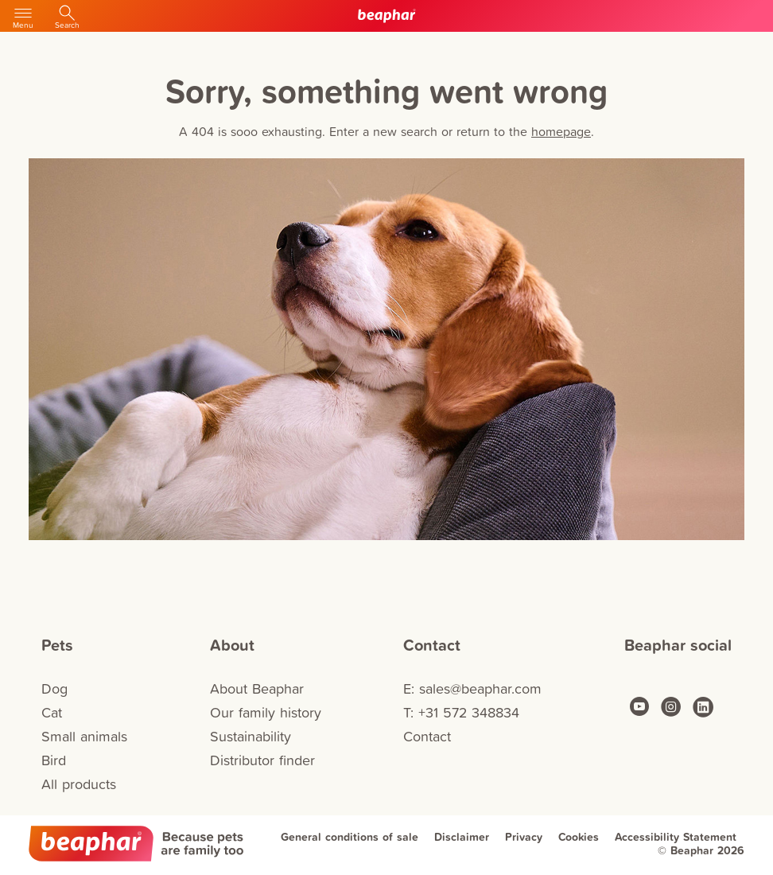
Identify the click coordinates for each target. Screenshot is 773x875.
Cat (51, 712)
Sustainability (250, 736)
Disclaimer (461, 837)
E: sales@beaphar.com (472, 688)
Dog (54, 688)
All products (78, 784)
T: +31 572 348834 (461, 712)
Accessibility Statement (675, 837)
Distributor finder (262, 760)
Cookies (578, 837)
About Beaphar (257, 688)
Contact (427, 736)
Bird (53, 760)
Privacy (523, 837)
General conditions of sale (349, 837)
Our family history (265, 712)
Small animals (84, 736)
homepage (561, 131)
